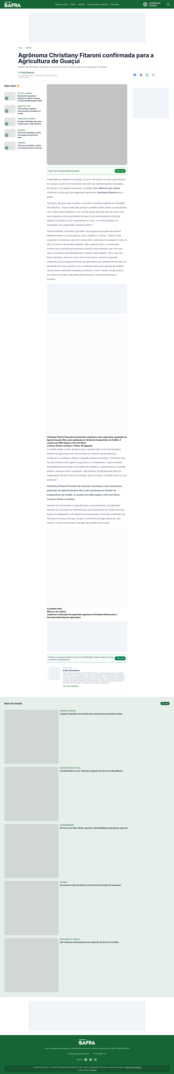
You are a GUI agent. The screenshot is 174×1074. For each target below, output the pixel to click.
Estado (28, 48)
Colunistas (114, 4)
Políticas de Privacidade (133, 1067)
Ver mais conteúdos (71, 686)
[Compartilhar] (153, 74)
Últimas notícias (61, 4)
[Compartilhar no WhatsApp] (147, 74)
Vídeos (73, 4)
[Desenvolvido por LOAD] (93, 1070)
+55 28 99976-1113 (99, 1054)
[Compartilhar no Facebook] (134, 74)
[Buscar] (168, 4)
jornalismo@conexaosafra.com (78, 1054)
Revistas (81, 4)
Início (20, 48)
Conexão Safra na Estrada (97, 4)
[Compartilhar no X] (141, 74)
